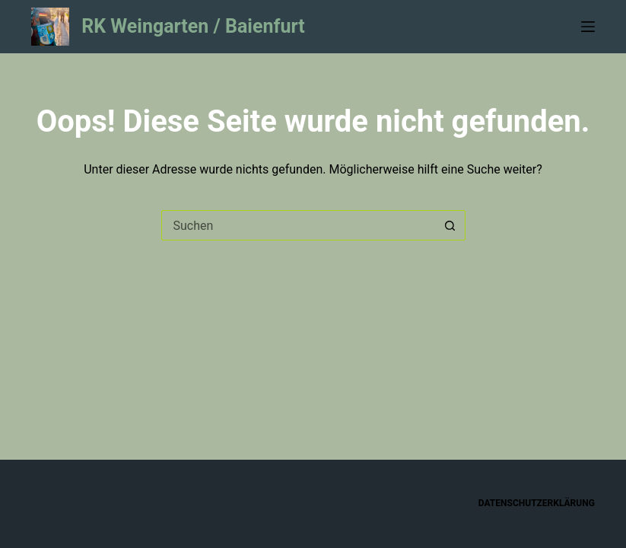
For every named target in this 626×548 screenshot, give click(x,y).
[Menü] (588, 26)
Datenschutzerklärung (536, 503)
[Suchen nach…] (298, 225)
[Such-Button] (450, 225)
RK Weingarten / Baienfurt (193, 26)
